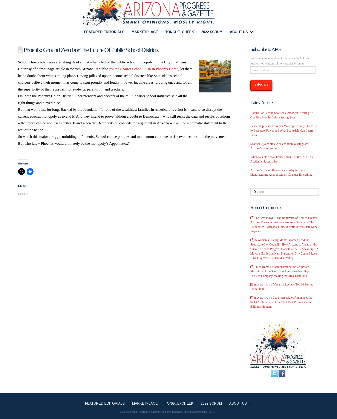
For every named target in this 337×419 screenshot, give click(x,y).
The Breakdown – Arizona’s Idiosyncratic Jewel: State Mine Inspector (284, 227)
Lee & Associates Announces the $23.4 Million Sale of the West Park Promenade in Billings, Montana (281, 302)
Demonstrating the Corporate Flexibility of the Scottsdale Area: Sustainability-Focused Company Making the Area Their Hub (279, 271)
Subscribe (261, 84)
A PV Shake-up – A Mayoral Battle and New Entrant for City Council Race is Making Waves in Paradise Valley (284, 253)
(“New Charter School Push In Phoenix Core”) (144, 69)
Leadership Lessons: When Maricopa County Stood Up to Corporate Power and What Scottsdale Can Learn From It (283, 130)
